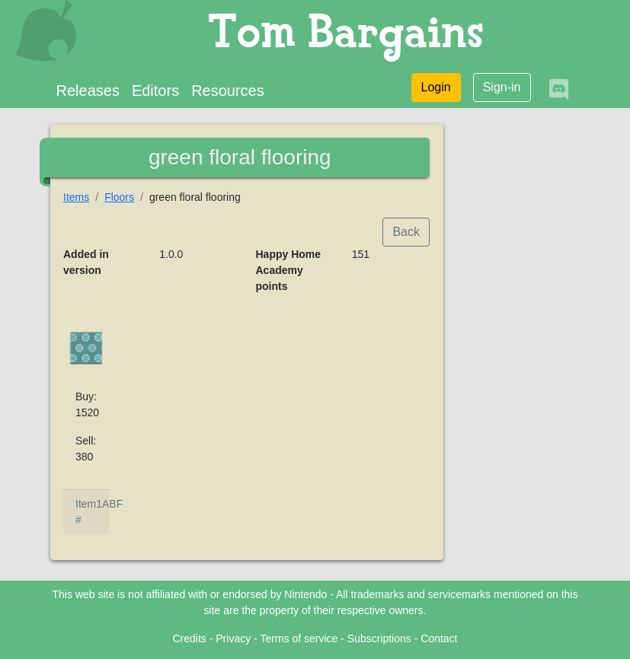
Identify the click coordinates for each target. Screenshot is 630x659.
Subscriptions (379, 638)
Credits (189, 638)
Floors (119, 197)
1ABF (109, 504)
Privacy (233, 638)
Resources (227, 90)
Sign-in (502, 87)
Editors (155, 90)
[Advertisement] (521, 354)
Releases (88, 90)
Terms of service (298, 638)
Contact (439, 638)
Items (76, 197)
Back (406, 231)
